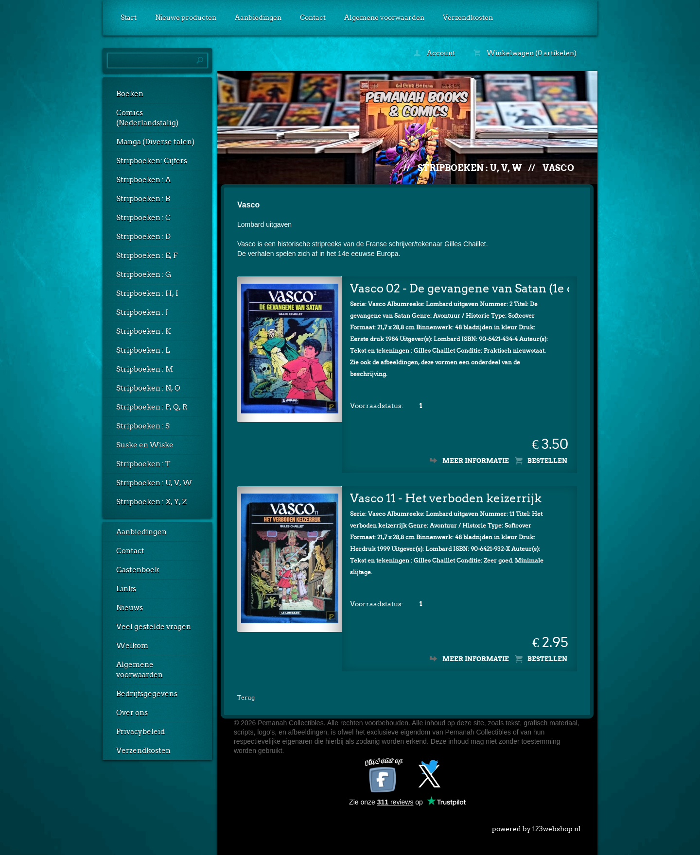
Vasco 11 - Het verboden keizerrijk (446, 496)
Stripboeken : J (142, 312)
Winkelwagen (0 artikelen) (525, 53)
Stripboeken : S (143, 426)
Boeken (129, 93)
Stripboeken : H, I (147, 293)
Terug (246, 695)
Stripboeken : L (143, 350)
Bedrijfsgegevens (146, 693)
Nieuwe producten (185, 17)
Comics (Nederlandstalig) (147, 117)
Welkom (132, 645)
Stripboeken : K (143, 331)
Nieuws (129, 607)
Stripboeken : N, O (148, 388)
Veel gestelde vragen (153, 626)
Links (126, 588)
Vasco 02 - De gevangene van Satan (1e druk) (459, 286)
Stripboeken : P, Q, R (152, 407)
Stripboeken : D (143, 236)
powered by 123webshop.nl (536, 824)
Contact (313, 17)
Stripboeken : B (143, 198)
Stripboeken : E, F (146, 255)
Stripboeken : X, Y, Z (151, 501)
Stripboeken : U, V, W (154, 483)
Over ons (132, 712)
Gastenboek (137, 569)
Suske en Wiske (145, 445)
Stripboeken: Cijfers (151, 160)
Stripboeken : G (143, 274)
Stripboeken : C (143, 217)
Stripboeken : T (143, 464)
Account (434, 53)
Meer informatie (475, 458)
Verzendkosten (468, 17)
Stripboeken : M (144, 369)
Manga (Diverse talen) (155, 141)
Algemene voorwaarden (384, 17)
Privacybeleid (140, 731)
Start (129, 17)
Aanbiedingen (258, 17)
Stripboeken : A (143, 179)
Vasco (558, 168)
